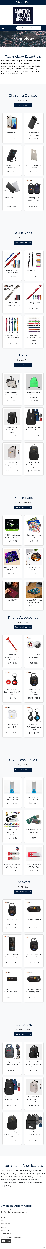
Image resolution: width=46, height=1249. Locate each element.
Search (3, 1228)
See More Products (23, 105)
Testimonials (6, 1233)
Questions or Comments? (11, 1238)
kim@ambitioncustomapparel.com (14, 1212)
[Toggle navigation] (3, 28)
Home (3, 1217)
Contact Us (5, 1223)
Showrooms (6, 1230)
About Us (4, 1220)
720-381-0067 (6, 1209)
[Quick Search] (28, 28)
